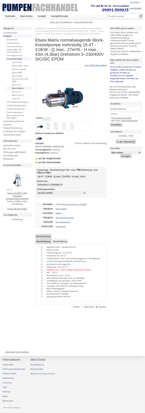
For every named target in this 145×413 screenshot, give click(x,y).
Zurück (76, 306)
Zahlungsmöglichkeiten (14, 152)
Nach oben (89, 306)
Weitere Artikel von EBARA (74, 204)
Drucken (102, 306)
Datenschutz (8, 378)
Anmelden (135, 2)
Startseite (40, 28)
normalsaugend (63, 222)
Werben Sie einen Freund (42, 373)
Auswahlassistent (11, 145)
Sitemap (6, 391)
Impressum (7, 400)
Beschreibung (43, 236)
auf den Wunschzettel (49, 162)
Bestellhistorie (37, 364)
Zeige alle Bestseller (17, 208)
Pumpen (50, 28)
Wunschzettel (36, 369)
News (5, 396)
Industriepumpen (65, 28)
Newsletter (8, 158)
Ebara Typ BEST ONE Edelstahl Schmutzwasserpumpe (17, 196)
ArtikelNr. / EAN (125, 135)
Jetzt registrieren (129, 120)
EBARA (58, 213)
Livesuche (7, 382)
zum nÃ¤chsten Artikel (96, 65)
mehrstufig (60, 226)
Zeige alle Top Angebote (17, 351)
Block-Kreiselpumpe (65, 217)
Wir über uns (9, 148)
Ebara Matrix (82, 28)
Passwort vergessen (121, 117)
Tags (4, 387)
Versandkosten (10, 155)
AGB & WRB (7, 364)
